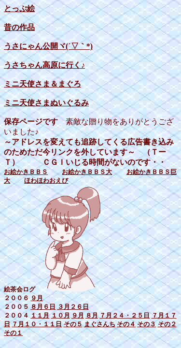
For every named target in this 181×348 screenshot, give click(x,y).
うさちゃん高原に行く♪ (44, 65)
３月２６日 (73, 306)
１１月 (39, 315)
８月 (91, 315)
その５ (73, 324)
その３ (146, 324)
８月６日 (43, 306)
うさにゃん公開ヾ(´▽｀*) (48, 46)
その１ (13, 332)
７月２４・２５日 (124, 315)
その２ (167, 324)
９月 (36, 298)
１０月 (60, 315)
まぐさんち (99, 324)
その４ (126, 324)
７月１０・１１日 (37, 324)
